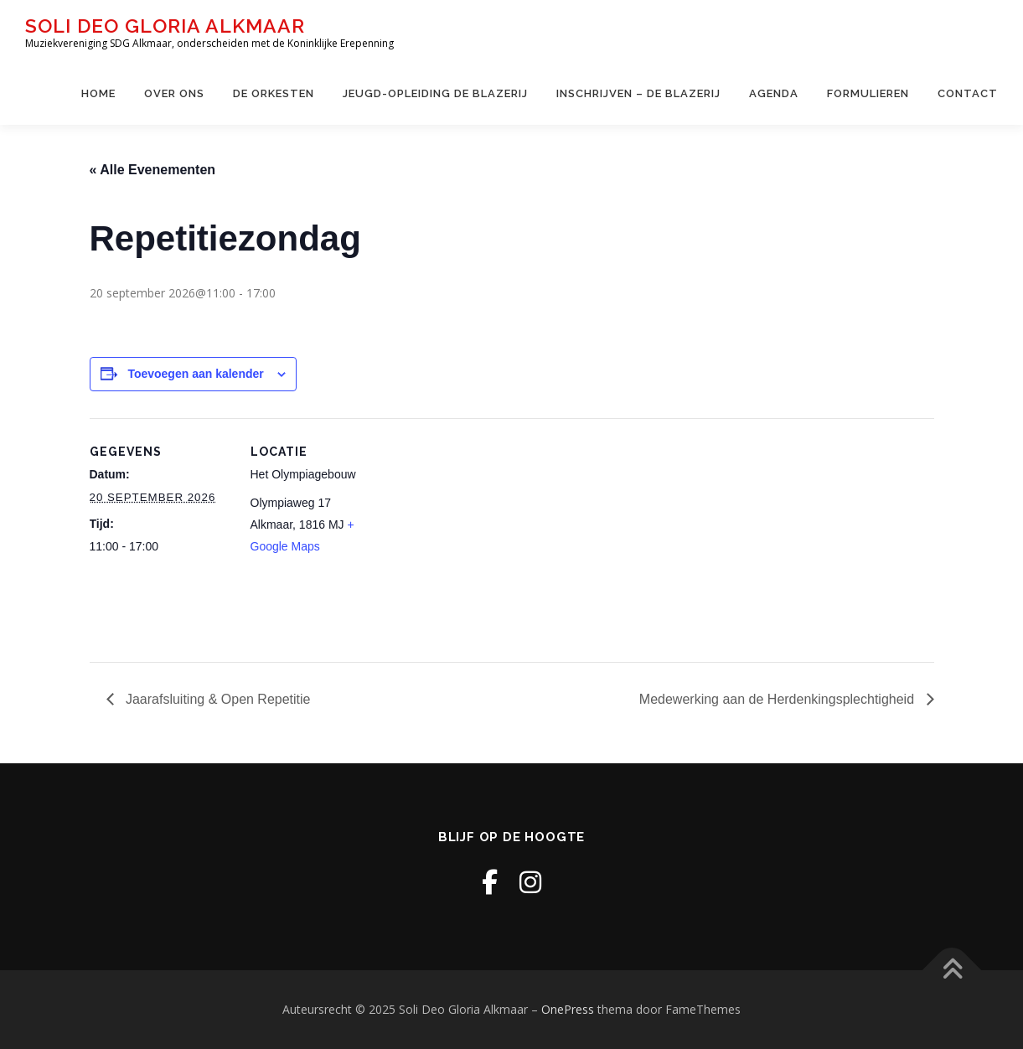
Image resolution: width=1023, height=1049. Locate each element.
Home (98, 93)
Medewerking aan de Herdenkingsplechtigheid (778, 699)
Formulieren (868, 93)
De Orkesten (273, 93)
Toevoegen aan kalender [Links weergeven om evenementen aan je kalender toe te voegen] (195, 373)
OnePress (567, 1009)
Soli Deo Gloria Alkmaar (165, 25)
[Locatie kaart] (499, 534)
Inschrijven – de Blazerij (638, 93)
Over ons (174, 93)
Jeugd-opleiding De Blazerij (435, 93)
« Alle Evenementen (153, 170)
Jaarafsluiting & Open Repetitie (216, 699)
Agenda (773, 93)
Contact (968, 93)
